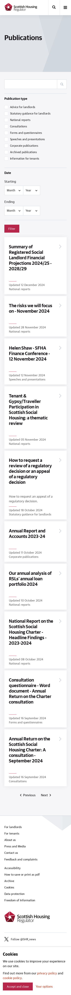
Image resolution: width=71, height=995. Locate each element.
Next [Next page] (45, 795)
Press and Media (15, 846)
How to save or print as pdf (22, 874)
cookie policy (12, 978)
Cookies (9, 887)
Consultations (18, 126)
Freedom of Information (19, 900)
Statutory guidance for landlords (30, 113)
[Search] (61, 84)
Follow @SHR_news (20, 939)
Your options (44, 986)
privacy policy (47, 973)
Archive (9, 881)
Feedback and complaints (20, 859)
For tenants (11, 833)
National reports (20, 120)
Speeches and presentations (27, 139)
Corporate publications (24, 145)
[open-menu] (65, 7)
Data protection (14, 893)
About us (10, 840)
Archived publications (23, 152)
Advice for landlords (22, 107)
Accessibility (12, 868)
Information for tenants (24, 158)
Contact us (11, 852)
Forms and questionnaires (26, 132)
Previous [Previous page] (29, 795)
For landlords (13, 827)
